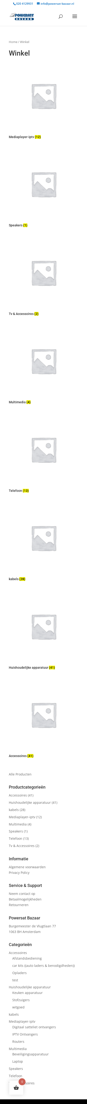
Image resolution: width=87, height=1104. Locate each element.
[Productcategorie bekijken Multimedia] (43, 366)
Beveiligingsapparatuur (30, 1054)
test (15, 980)
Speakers (16, 831)
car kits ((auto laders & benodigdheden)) (43, 965)
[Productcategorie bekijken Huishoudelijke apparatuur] (43, 631)
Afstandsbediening (27, 958)
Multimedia (18, 824)
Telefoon (15, 838)
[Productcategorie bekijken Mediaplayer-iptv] (43, 101)
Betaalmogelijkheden (25, 899)
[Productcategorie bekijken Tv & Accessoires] (43, 278)
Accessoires (18, 795)
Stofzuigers (21, 1000)
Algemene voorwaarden (27, 867)
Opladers (19, 973)
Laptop (17, 1061)
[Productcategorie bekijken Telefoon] (43, 454)
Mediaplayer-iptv (22, 817)
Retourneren (19, 905)
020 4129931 (24, 4)
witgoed (18, 1007)
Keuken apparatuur (27, 992)
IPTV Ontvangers (25, 1034)
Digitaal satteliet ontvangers (34, 1027)
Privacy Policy (19, 872)
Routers (18, 1041)
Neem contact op (22, 893)
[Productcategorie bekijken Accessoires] (43, 720)
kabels (14, 809)
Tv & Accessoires (22, 845)
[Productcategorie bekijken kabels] (43, 543)
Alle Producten (20, 774)
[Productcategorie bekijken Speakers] (43, 189)
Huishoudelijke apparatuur (30, 802)
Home (13, 42)
